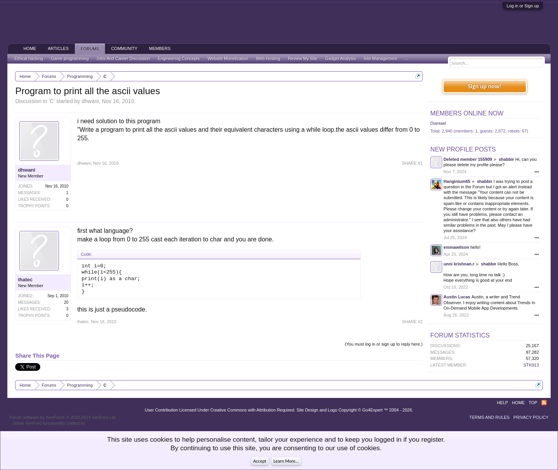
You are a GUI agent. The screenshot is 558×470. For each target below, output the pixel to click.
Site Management (380, 58)
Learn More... (286, 461)
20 (66, 302)
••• (536, 171)
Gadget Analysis (340, 58)
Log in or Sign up (522, 5)
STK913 (531, 365)
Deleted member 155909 (468, 159)
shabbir (506, 159)
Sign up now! (484, 86)
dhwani (90, 101)
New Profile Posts (463, 149)
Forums (90, 48)
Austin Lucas (457, 296)
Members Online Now (467, 113)
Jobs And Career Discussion (123, 58)
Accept (259, 461)
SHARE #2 (412, 321)
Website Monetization (228, 58)
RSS (544, 402)
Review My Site (302, 58)
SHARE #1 (412, 163)
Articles (58, 48)
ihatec (25, 279)
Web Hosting (268, 58)
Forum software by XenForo (63, 417)
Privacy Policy (531, 417)
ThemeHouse (99, 423)
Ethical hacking (28, 58)
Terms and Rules (489, 417)
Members (159, 48)
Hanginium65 (457, 181)
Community (124, 48)
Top (533, 402)
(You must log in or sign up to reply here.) (384, 344)
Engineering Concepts (179, 58)
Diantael (438, 123)
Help (502, 402)
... (406, 58)
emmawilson (456, 247)
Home (29, 48)
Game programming (70, 58)
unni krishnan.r (459, 264)
